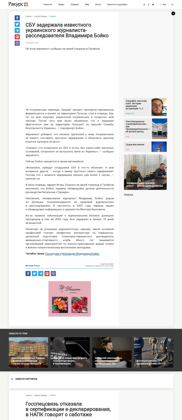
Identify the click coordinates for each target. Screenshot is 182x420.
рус (164, 5)
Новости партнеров (26, 379)
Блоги (98, 4)
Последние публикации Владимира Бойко (72, 253)
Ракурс (37, 266)
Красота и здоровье (117, 4)
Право (61, 4)
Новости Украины (40, 16)
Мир (87, 4)
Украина (75, 4)
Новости (48, 4)
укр (160, 5)
